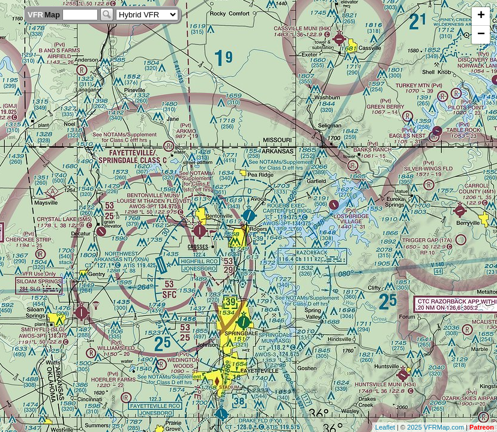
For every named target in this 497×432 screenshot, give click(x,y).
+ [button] (481, 16)
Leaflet (385, 427)
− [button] (481, 35)
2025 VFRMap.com (435, 427)
